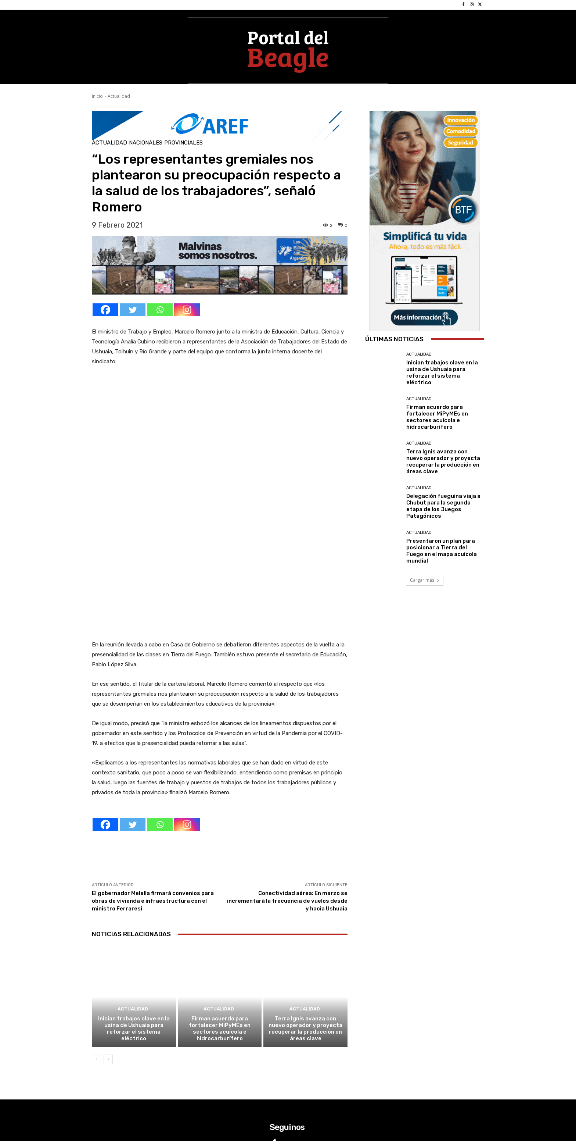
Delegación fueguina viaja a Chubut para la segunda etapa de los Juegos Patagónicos (443, 506)
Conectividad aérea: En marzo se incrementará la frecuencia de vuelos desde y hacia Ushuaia (287, 815)
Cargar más (424, 580)
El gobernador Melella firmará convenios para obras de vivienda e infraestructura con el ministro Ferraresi (153, 815)
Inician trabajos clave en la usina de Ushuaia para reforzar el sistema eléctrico (134, 943)
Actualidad (119, 96)
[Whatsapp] (160, 309)
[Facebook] (105, 309)
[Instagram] (187, 309)
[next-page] (108, 973)
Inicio (97, 96)
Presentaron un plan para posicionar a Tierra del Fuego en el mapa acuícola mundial (441, 551)
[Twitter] (132, 309)
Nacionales (145, 143)
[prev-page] (96, 973)
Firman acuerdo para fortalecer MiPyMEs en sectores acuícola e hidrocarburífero (220, 943)
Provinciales (183, 143)
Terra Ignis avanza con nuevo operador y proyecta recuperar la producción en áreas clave (305, 943)
